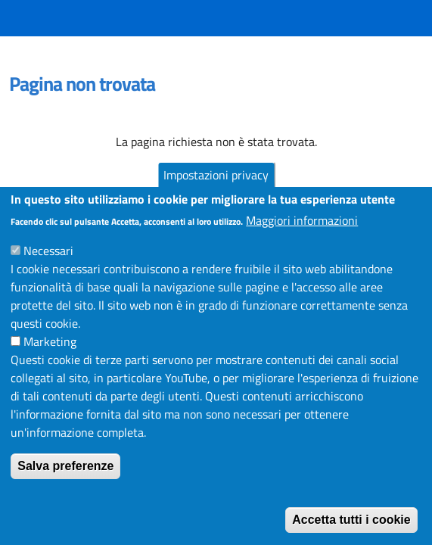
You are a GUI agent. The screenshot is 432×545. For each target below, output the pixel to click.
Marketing (49, 356)
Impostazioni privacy (216, 190)
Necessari (48, 266)
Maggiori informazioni (302, 235)
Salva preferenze (65, 481)
